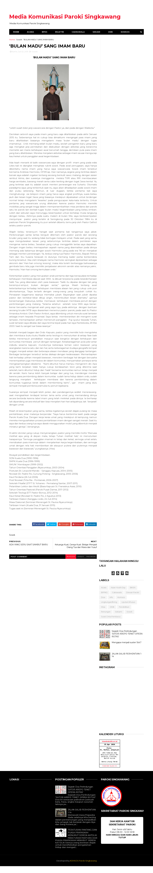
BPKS (45, 32)
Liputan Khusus (128, 609)
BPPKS (104, 599)
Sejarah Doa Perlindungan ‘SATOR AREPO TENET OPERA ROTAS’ (126, 641)
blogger (69, 563)
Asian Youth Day (118, 594)
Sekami (97, 32)
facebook (89, 563)
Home (17, 32)
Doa (103, 604)
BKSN (132, 594)
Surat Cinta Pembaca (110, 623)
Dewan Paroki (132, 599)
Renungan (105, 618)
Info (111, 604)
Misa (103, 614)
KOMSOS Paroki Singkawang (83, 867)
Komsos (125, 32)
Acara (30, 32)
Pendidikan (124, 614)
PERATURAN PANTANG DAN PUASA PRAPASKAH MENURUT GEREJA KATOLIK (82, 839)
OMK (111, 32)
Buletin (60, 32)
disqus (79, 563)
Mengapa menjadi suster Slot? (126, 649)
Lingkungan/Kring (109, 609)
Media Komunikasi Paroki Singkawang (65, 16)
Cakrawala (78, 32)
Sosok (19, 40)
